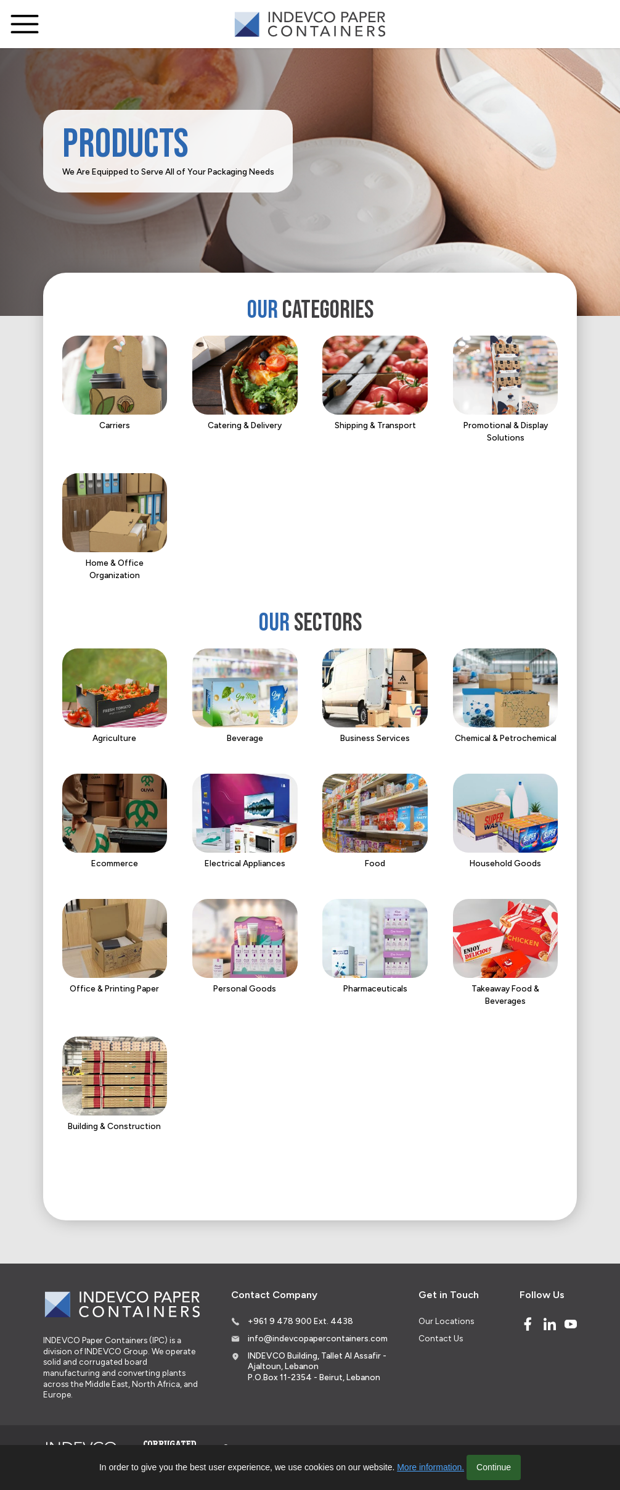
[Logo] (310, 24)
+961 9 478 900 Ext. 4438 (300, 1321)
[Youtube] (571, 1324)
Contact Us (440, 1338)
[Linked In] (550, 1324)
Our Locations (446, 1321)
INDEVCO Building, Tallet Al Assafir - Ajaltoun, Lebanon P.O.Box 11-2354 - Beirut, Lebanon (317, 1366)
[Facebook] (528, 1324)
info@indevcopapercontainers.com (318, 1338)
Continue (493, 1467)
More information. (430, 1467)
